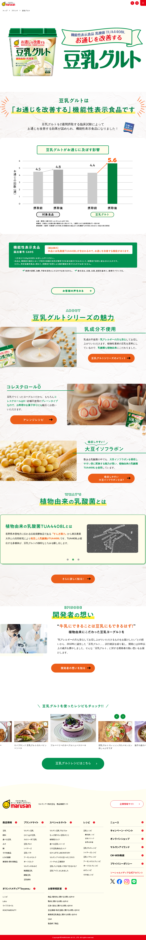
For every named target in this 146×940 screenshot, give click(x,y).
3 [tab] (78, 559)
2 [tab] (73, 559)
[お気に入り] (9, 724)
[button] (116, 716)
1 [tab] (68, 559)
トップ (5, 10)
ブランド (15, 10)
